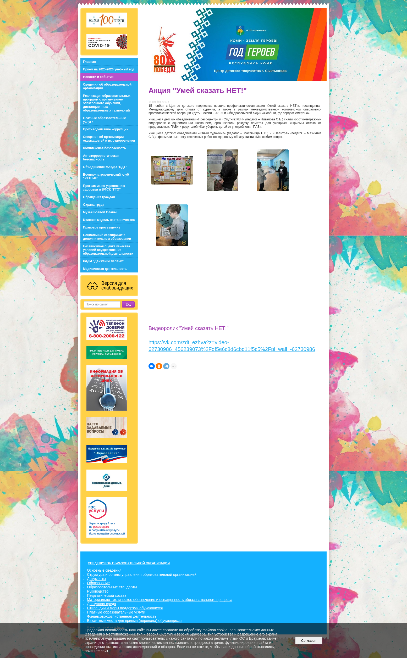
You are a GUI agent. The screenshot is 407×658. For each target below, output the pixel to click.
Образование (98, 583)
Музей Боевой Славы (100, 212)
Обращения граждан (99, 197)
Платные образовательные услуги (104, 120)
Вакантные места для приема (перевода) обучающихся (134, 620)
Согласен (308, 641)
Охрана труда (93, 205)
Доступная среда (101, 604)
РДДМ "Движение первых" (103, 261)
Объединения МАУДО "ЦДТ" (105, 167)
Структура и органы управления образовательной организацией (141, 574)
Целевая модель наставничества (109, 220)
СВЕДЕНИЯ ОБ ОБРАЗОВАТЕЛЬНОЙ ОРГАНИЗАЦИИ (129, 563)
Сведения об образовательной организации (107, 86)
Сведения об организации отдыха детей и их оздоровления (109, 138)
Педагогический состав (106, 595)
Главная (89, 62)
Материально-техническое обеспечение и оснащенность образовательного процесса (159, 600)
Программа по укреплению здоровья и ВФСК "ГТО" (104, 187)
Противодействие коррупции (105, 129)
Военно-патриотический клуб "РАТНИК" (106, 176)
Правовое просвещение (101, 227)
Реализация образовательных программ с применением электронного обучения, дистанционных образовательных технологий (106, 103)
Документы (96, 579)
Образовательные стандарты (112, 587)
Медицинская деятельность (105, 269)
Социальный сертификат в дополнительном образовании (107, 237)
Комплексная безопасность (104, 148)
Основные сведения (104, 570)
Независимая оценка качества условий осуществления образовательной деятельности (108, 249)
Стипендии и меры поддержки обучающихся (125, 608)
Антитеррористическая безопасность (101, 157)
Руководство (97, 591)
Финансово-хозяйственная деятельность (121, 616)
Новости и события (98, 77)
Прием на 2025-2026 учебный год (108, 69)
